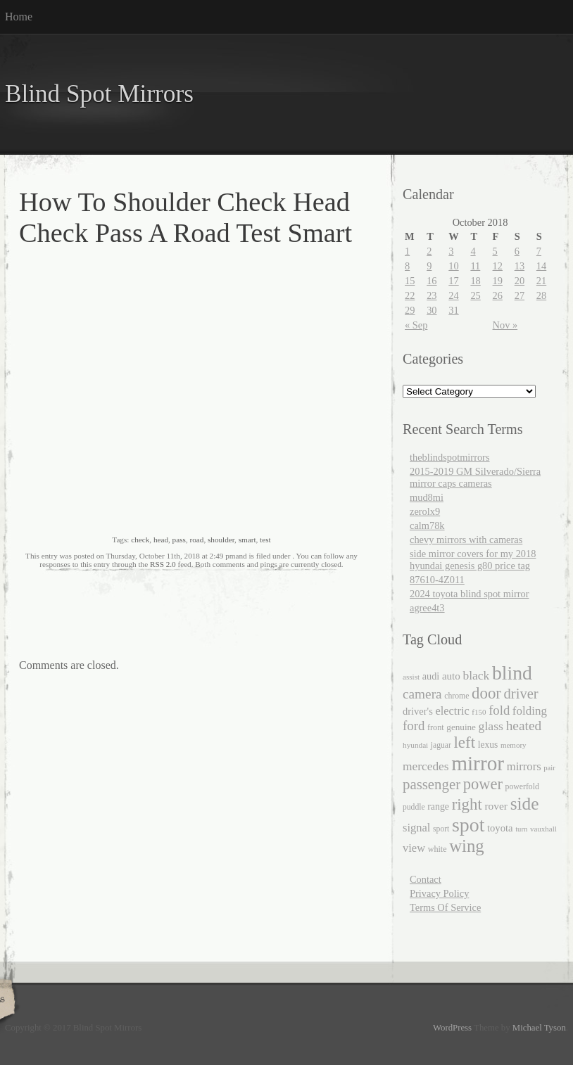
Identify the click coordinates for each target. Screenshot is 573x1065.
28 (541, 295)
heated (524, 725)
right (467, 804)
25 (475, 295)
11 (475, 266)
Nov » (505, 325)
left (464, 742)
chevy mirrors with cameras (466, 539)
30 (431, 310)
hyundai (415, 745)
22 (410, 295)
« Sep (416, 325)
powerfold (522, 786)
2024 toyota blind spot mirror (469, 593)
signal (416, 827)
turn (521, 829)
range (438, 806)
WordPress (452, 1028)
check (140, 539)
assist (411, 676)
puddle (414, 807)
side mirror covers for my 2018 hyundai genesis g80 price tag (473, 559)
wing (466, 845)
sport (441, 829)
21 (541, 280)
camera (422, 694)
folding (529, 711)
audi (431, 676)
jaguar (441, 745)
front (435, 727)
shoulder (221, 539)
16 (431, 280)
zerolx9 (425, 511)
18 (475, 280)
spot (468, 825)
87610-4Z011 (437, 579)
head (160, 539)
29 (410, 310)
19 (498, 280)
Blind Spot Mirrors (99, 94)
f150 (479, 712)
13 (519, 266)
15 (410, 280)
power (483, 784)
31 (453, 310)
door (486, 693)
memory (513, 745)
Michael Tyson (539, 1028)
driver (521, 693)
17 (453, 280)
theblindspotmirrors (450, 457)
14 (541, 266)
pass (179, 539)
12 (498, 266)
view (414, 848)
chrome (456, 696)
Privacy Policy (439, 893)
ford (413, 725)
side (524, 803)
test (265, 539)
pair (549, 768)
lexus (488, 744)
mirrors (524, 766)
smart (247, 539)
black (475, 675)
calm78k (427, 525)
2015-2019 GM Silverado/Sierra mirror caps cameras (475, 477)
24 (453, 295)
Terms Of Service (445, 907)
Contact (425, 879)
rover (496, 806)
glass (491, 726)
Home (18, 17)
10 (453, 266)
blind (512, 673)
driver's (418, 711)
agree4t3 (427, 607)
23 (431, 295)
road (196, 539)
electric (452, 711)
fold (499, 710)
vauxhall (543, 828)
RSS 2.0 (163, 564)
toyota (500, 828)
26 (498, 295)
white (437, 849)
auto (451, 676)
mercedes (426, 766)
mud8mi (426, 497)
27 (519, 295)
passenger (431, 784)
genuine (461, 727)
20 (519, 280)
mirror (477, 763)
